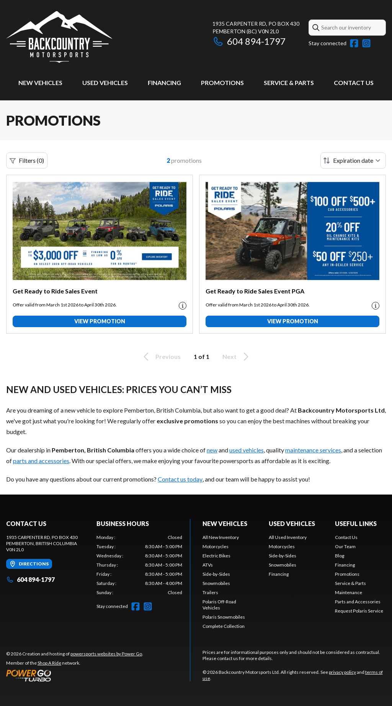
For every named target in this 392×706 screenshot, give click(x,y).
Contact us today (180, 479)
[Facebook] (354, 43)
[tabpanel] (139, 565)
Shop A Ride (49, 663)
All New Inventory (221, 537)
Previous (161, 356)
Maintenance (348, 592)
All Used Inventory (288, 537)
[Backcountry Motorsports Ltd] (59, 37)
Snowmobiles (216, 583)
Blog (339, 556)
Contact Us (354, 82)
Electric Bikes (216, 556)
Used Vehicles (105, 82)
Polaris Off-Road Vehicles (219, 605)
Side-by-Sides (216, 574)
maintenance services (313, 450)
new (212, 450)
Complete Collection (224, 626)
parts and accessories (41, 460)
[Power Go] (74, 675)
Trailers (210, 592)
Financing (164, 82)
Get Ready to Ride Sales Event (55, 291)
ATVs (208, 565)
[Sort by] (353, 160)
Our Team (345, 546)
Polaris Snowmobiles (224, 617)
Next (236, 356)
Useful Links (356, 523)
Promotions (222, 82)
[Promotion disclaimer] (182, 306)
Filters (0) (27, 160)
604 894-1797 (249, 41)
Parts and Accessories (358, 601)
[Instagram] (366, 43)
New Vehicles (40, 82)
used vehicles (246, 450)
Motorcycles (216, 546)
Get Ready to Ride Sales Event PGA (255, 291)
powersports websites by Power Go (106, 654)
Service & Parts (289, 82)
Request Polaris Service (359, 611)
